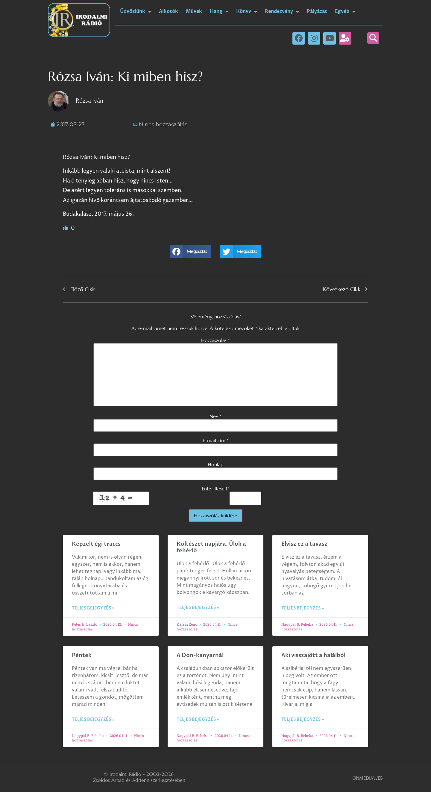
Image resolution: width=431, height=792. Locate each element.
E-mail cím (216, 440)
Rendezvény (282, 11)
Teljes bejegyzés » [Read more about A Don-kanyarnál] (198, 719)
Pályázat (317, 11)
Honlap (215, 464)
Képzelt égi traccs (96, 544)
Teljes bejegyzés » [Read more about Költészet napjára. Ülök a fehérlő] (198, 607)
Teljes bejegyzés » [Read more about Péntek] (93, 719)
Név (215, 416)
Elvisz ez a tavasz (304, 544)
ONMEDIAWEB (367, 778)
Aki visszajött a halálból (313, 655)
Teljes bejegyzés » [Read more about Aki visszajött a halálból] (302, 719)
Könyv (246, 11)
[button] (373, 38)
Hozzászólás (215, 340)
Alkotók (168, 11)
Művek (194, 11)
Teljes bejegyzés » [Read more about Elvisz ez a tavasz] (302, 608)
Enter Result (215, 488)
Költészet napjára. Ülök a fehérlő (211, 547)
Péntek (82, 655)
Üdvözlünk (135, 11)
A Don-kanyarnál (200, 655)
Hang (219, 11)
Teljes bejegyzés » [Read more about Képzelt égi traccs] (93, 608)
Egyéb (345, 11)
